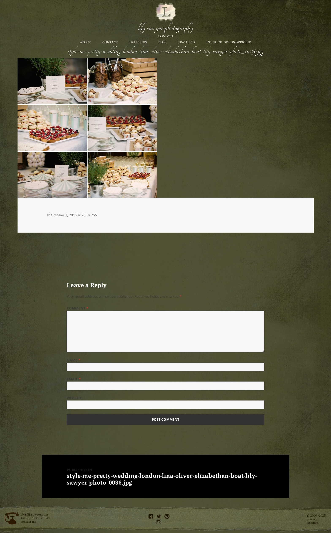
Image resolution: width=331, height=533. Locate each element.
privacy (312, 519)
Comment (77, 308)
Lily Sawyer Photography (165, 28)
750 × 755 (89, 215)
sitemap (312, 523)
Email (74, 379)
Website (74, 398)
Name (73, 360)
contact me (28, 522)
